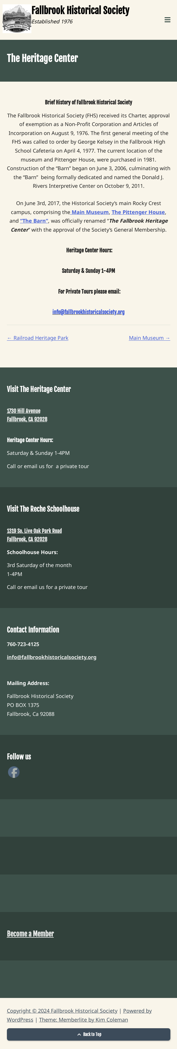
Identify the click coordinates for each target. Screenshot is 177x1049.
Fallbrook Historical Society (80, 10)
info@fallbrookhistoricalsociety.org (51, 657)
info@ (58, 312)
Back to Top (88, 1034)
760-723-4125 (23, 644)
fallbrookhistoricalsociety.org (94, 312)
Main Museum (149, 337)
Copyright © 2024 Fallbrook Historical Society (62, 1010)
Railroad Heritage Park (37, 337)
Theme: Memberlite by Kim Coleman (83, 1019)
